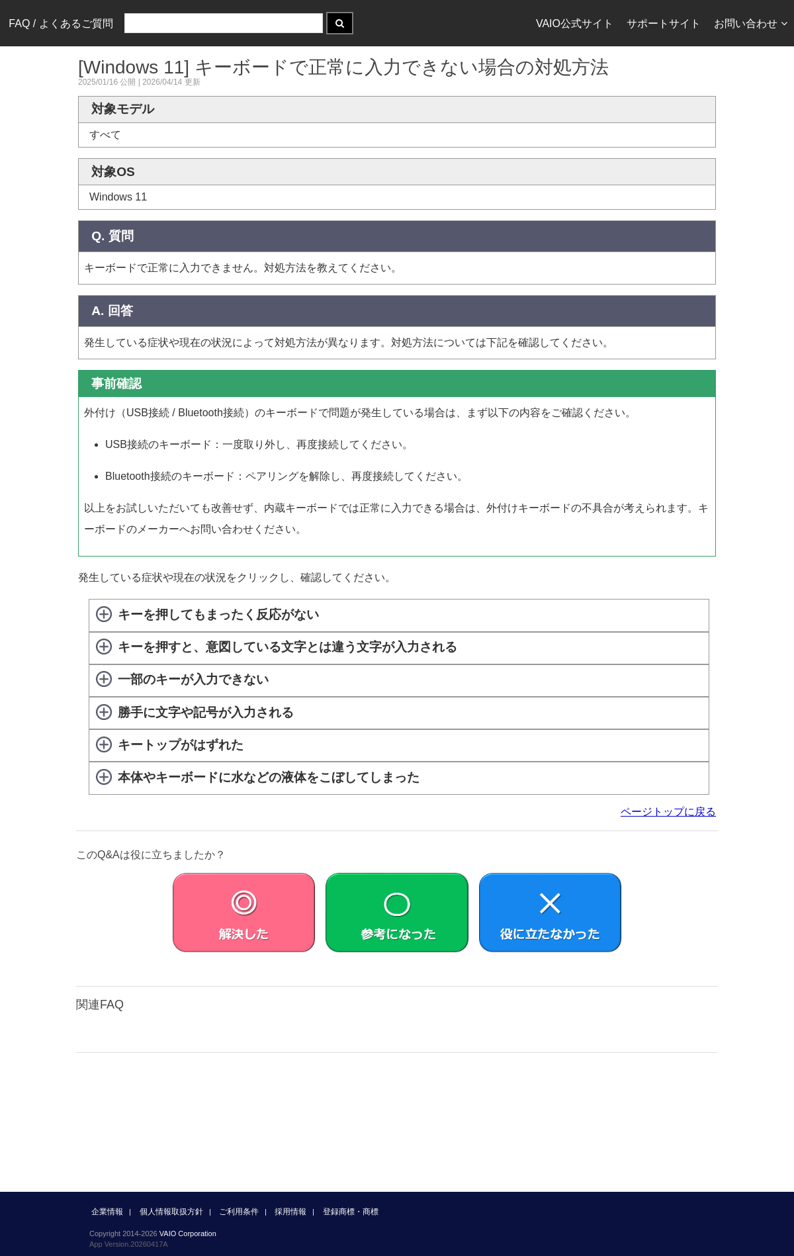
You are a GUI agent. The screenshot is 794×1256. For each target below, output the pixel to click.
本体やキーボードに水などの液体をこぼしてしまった (268, 777)
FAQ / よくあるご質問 (60, 23)
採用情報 (290, 1211)
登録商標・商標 (350, 1211)
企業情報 (107, 1211)
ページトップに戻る (668, 811)
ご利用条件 (239, 1211)
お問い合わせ (750, 23)
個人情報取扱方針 (171, 1211)
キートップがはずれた (180, 745)
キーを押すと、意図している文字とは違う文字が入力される (287, 647)
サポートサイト (664, 23)
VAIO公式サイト (574, 23)
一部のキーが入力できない (193, 680)
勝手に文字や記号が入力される (206, 712)
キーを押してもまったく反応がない (218, 614)
